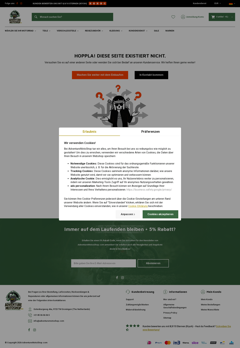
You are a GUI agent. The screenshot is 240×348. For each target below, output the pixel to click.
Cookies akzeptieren (160, 214)
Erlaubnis (89, 132)
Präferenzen (150, 132)
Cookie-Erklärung (138, 206)
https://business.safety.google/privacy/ (149, 189)
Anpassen (128, 214)
